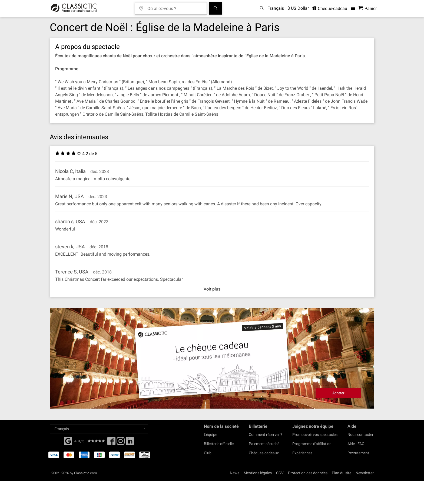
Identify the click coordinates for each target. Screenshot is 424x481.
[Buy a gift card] (212, 358)
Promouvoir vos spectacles (314, 434)
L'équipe (210, 434)
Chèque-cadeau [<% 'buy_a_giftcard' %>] (329, 8)
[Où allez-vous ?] (174, 6)
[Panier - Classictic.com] (368, 8)
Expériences (302, 453)
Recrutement (358, 453)
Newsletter (365, 473)
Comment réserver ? (265, 434)
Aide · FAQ (356, 444)
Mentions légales (258, 473)
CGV (280, 473)
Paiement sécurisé (264, 444)
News (234, 473)
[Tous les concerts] (215, 8)
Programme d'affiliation (312, 444)
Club (207, 453)
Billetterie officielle (219, 444)
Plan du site (341, 473)
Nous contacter (360, 434)
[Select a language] (99, 428)
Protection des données (307, 473)
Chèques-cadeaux (264, 453)
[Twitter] (121, 442)
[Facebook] (68, 440)
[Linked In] (130, 442)
